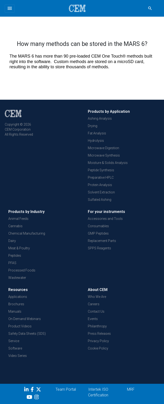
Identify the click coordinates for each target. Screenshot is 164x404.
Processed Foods (21, 270)
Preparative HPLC (101, 177)
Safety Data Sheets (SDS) (27, 333)
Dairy (12, 241)
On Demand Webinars (24, 319)
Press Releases (99, 333)
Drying (92, 126)
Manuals (14, 311)
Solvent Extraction (101, 192)
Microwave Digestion (103, 148)
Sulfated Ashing (99, 200)
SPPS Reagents (99, 248)
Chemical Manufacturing (26, 233)
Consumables (98, 226)
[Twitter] (39, 390)
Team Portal (66, 389)
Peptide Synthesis (101, 170)
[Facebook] (33, 390)
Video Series (17, 356)
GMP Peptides (98, 233)
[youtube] (30, 398)
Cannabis (15, 226)
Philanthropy (97, 326)
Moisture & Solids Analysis (108, 163)
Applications (17, 297)
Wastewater (17, 278)
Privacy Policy (98, 341)
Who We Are (97, 297)
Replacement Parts (102, 241)
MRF (131, 389)
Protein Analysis (100, 185)
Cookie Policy (98, 348)
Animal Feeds (18, 219)
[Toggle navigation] (9, 9)
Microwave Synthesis (104, 155)
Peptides (14, 255)
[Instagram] (37, 398)
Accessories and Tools (105, 219)
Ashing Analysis (100, 118)
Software (15, 348)
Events (93, 319)
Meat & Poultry (19, 248)
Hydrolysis (96, 141)
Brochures (16, 304)
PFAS (12, 263)
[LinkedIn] (27, 390)
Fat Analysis (97, 133)
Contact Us (96, 311)
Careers (93, 304)
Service (13, 341)
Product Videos (20, 326)
